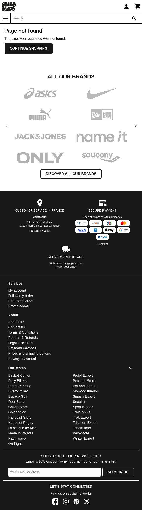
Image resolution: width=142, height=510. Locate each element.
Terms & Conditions (23, 332)
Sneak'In (79, 402)
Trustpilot (102, 244)
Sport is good (83, 407)
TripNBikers (82, 428)
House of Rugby (20, 423)
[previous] (6, 126)
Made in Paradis (21, 433)
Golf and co (17, 412)
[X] (86, 502)
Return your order (65, 266)
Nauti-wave (17, 438)
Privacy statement (22, 359)
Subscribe (118, 472)
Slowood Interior (85, 391)
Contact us (39, 217)
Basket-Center (19, 375)
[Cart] (137, 6)
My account (17, 290)
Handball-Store (20, 417)
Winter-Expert (83, 438)
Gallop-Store (18, 407)
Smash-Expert (84, 396)
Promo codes (18, 306)
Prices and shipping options (29, 353)
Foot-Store (16, 402)
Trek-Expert (82, 417)
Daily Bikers (17, 381)
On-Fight (15, 444)
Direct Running (19, 386)
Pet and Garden (85, 386)
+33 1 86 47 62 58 (39, 230)
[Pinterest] (76, 502)
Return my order (21, 301)
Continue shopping (28, 48)
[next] (135, 126)
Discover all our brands (71, 174)
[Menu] (5, 18)
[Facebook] (55, 502)
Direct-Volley (18, 391)
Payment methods (22, 348)
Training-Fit (81, 412)
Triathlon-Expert (85, 423)
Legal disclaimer (21, 343)
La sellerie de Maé (22, 428)
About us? (16, 322)
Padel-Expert (83, 375)
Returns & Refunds (23, 338)
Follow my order (20, 296)
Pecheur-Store (84, 381)
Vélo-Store (81, 433)
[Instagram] (65, 502)
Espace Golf (17, 396)
